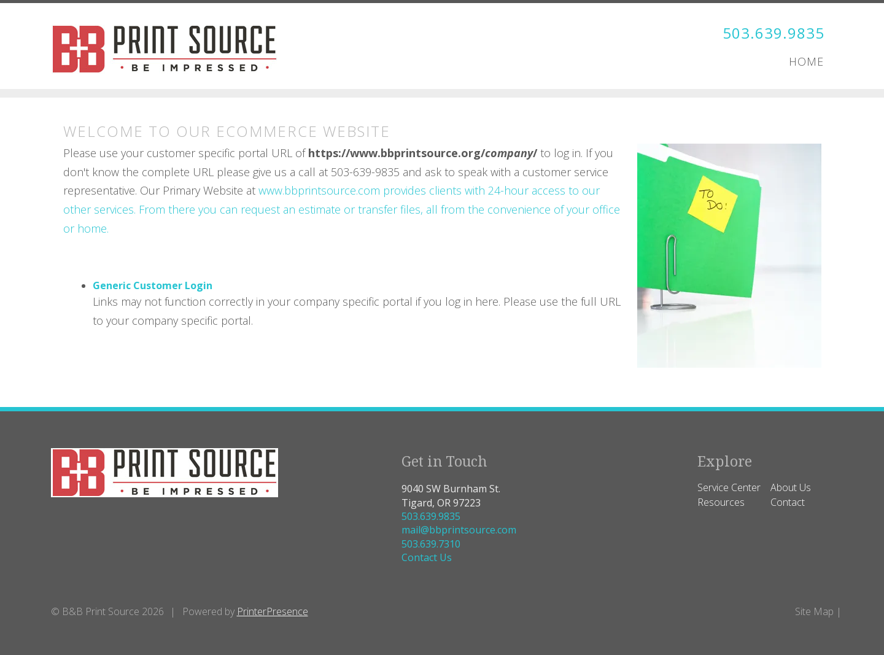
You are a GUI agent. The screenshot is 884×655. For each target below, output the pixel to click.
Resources (721, 502)
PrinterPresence (272, 611)
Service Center (729, 487)
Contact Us (426, 557)
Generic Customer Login (152, 285)
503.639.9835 (773, 33)
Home (806, 61)
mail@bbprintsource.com (458, 530)
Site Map (814, 611)
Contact (787, 502)
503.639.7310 (430, 544)
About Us (790, 487)
